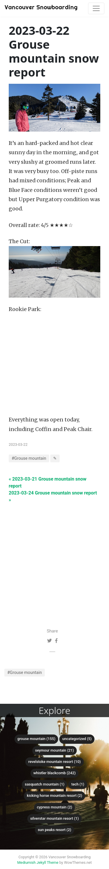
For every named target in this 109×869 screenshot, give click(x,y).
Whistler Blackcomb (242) (54, 773)
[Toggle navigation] (96, 8)
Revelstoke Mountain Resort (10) (54, 761)
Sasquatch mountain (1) (44, 784)
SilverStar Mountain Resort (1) (54, 818)
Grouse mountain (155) (36, 739)
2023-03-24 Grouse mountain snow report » (53, 496)
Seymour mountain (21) (54, 750)
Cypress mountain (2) (54, 807)
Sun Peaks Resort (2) (54, 830)
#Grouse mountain (24, 672)
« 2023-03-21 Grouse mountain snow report (47, 482)
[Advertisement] (54, 557)
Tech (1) (77, 784)
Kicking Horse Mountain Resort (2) (54, 795)
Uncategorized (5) (77, 739)
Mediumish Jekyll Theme (37, 862)
